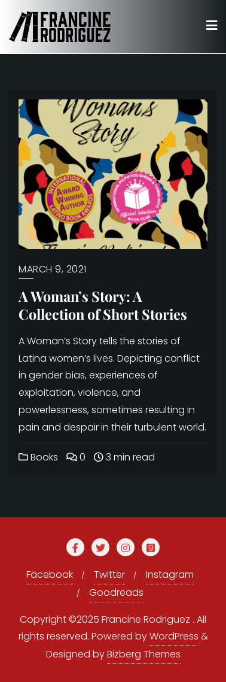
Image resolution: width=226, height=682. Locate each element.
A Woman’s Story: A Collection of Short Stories (103, 305)
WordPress (173, 636)
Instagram (170, 574)
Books (38, 457)
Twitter (109, 574)
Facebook (49, 574)
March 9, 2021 (53, 269)
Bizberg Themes (144, 654)
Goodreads (116, 592)
